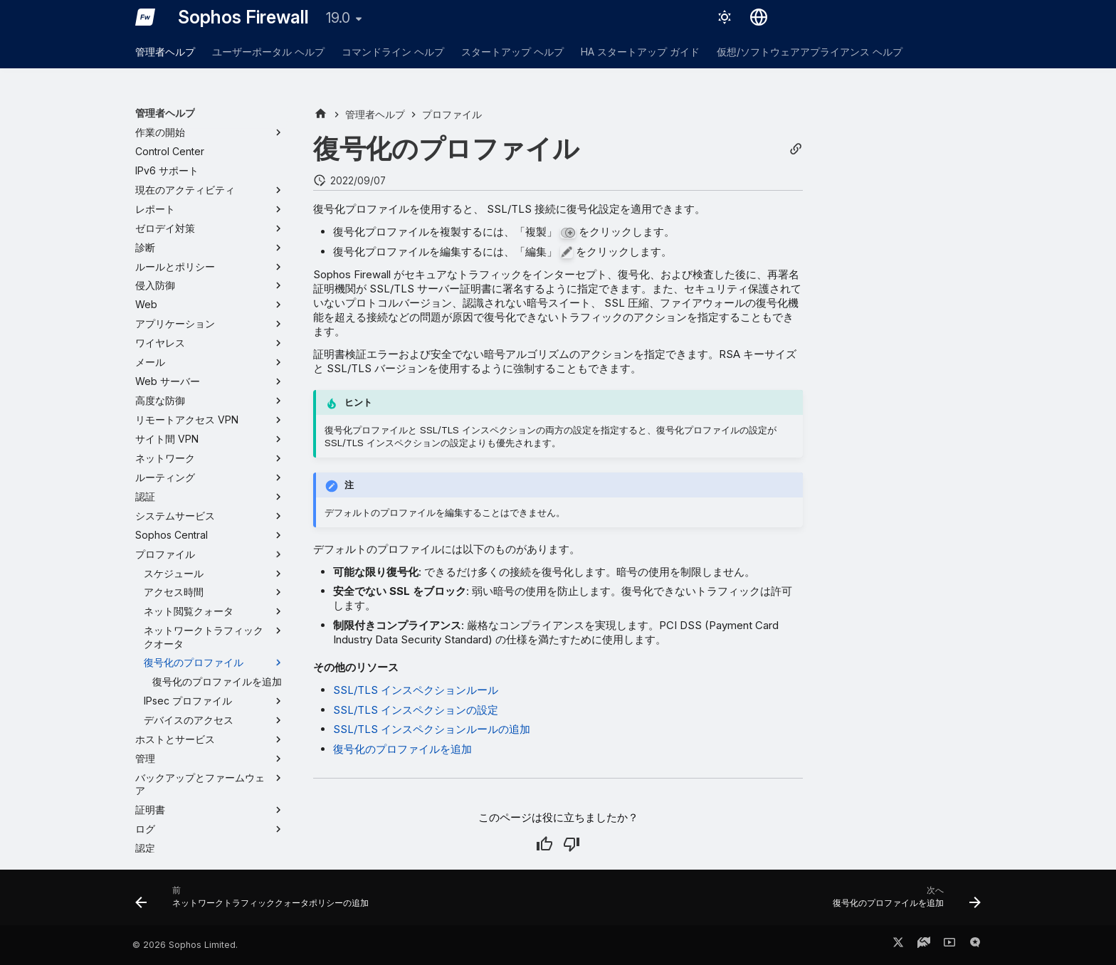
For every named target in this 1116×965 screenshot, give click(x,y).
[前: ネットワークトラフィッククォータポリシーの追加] (255, 901)
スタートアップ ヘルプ (512, 52)
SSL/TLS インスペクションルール (415, 690)
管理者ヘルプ (165, 52)
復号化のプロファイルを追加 (402, 749)
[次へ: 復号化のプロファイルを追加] (903, 901)
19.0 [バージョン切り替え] (338, 17)
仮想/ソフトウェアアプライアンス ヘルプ (809, 52)
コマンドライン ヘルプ (393, 52)
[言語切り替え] (758, 17)
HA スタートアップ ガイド (640, 52)
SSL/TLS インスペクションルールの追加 (431, 729)
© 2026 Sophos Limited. (185, 944)
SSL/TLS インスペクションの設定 (415, 710)
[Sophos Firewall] (145, 17)
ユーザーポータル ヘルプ (268, 52)
